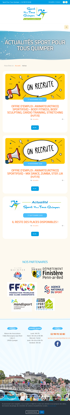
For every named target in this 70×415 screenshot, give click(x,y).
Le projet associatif (47, 392)
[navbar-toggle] (66, 27)
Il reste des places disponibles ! (35, 222)
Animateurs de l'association (37, 394)
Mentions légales (47, 396)
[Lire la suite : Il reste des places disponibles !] (35, 234)
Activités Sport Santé (59, 398)
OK (42, 412)
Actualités (51, 2)
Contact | (59, 2)
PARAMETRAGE (32, 412)
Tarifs (48, 394)
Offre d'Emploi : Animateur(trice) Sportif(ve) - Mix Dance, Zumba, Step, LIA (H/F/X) (35, 173)
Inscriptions (55, 394)
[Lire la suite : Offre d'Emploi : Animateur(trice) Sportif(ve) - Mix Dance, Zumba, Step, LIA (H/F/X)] (35, 188)
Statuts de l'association (33, 392)
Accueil (17, 66)
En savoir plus (52, 406)
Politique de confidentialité (32, 396)
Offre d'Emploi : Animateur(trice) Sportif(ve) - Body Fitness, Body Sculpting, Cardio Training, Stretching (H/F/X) (35, 110)
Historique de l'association (20, 394)
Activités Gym (22, 398)
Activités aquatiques (10, 398)
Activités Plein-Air (45, 398)
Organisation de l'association (16, 392)
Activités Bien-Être (33, 398)
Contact (20, 396)
